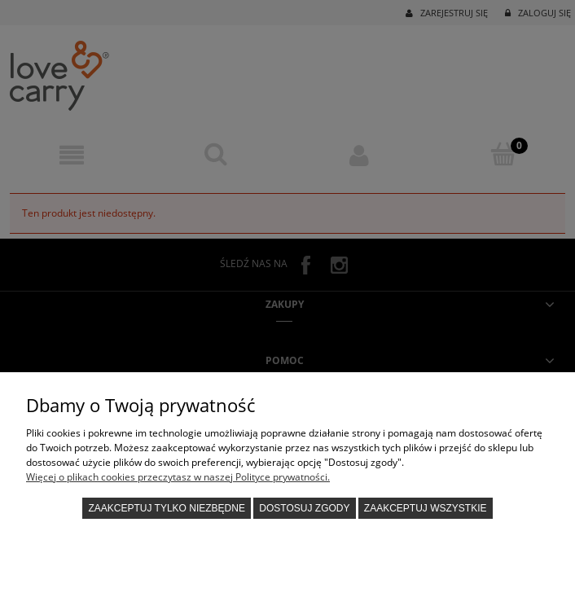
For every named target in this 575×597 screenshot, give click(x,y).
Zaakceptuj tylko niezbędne (166, 508)
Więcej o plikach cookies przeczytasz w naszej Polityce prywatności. (178, 477)
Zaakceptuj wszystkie (425, 508)
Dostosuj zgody (304, 508)
